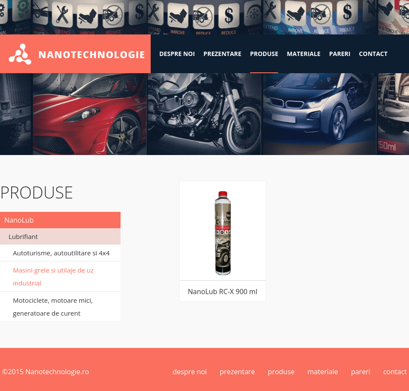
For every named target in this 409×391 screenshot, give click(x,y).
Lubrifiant (23, 236)
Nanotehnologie (75, 53)
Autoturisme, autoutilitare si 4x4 (61, 252)
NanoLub (19, 220)
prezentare (223, 54)
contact (373, 54)
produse (264, 54)
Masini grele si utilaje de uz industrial (53, 276)
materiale (303, 54)
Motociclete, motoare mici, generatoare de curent (53, 306)
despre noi (177, 54)
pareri (339, 54)
